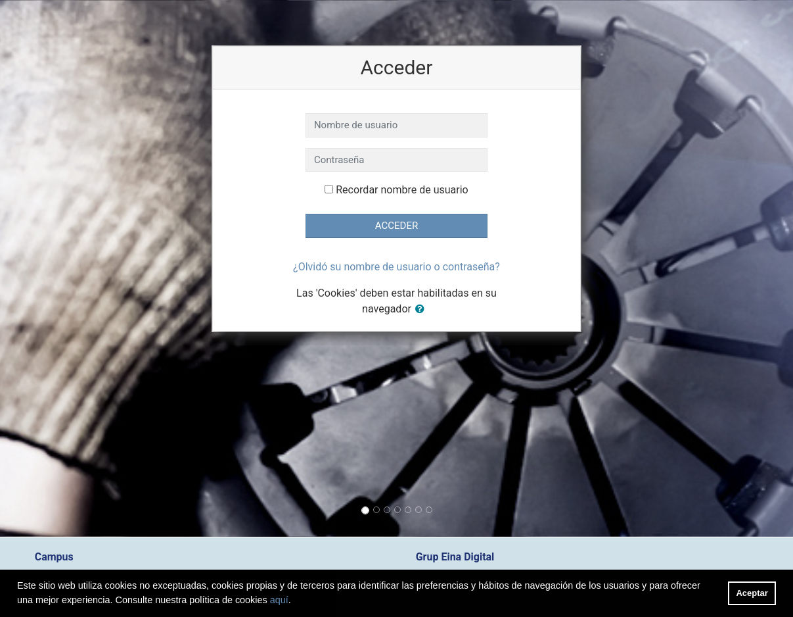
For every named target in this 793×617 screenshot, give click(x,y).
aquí (279, 600)
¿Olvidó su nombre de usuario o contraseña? (396, 266)
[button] (422, 309)
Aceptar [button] (752, 593)
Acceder (396, 226)
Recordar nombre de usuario (402, 190)
